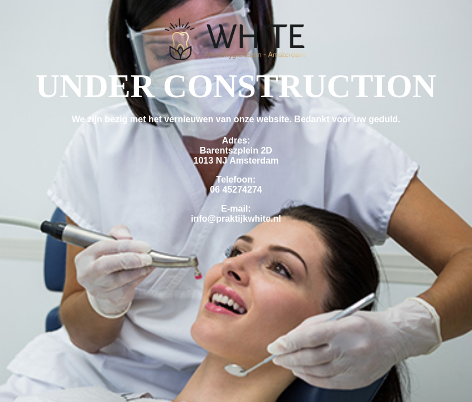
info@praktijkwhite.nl (236, 218)
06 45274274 (236, 189)
